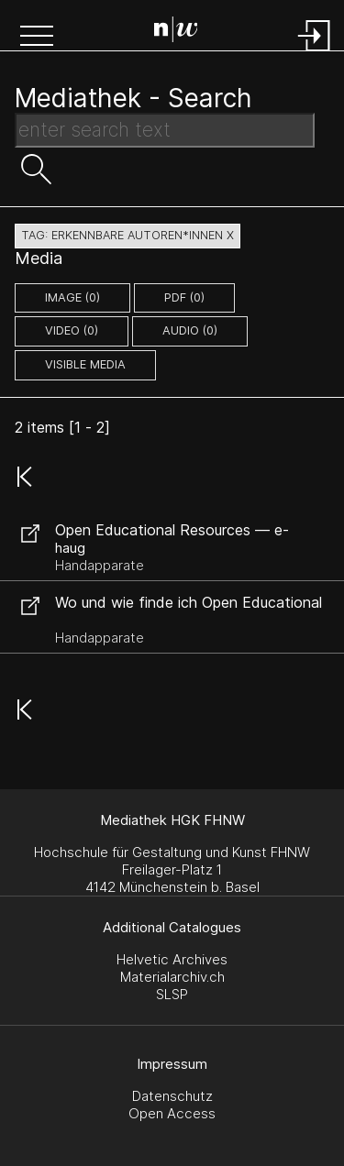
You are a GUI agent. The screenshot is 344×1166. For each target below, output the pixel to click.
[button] (37, 37)
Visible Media (85, 364)
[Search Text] (165, 130)
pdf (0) (184, 297)
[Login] (315, 52)
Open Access (172, 1113)
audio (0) (189, 330)
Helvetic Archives (172, 959)
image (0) (72, 297)
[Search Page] (176, 32)
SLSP (172, 994)
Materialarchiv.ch (172, 976)
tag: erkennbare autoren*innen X (127, 235)
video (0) (71, 330)
